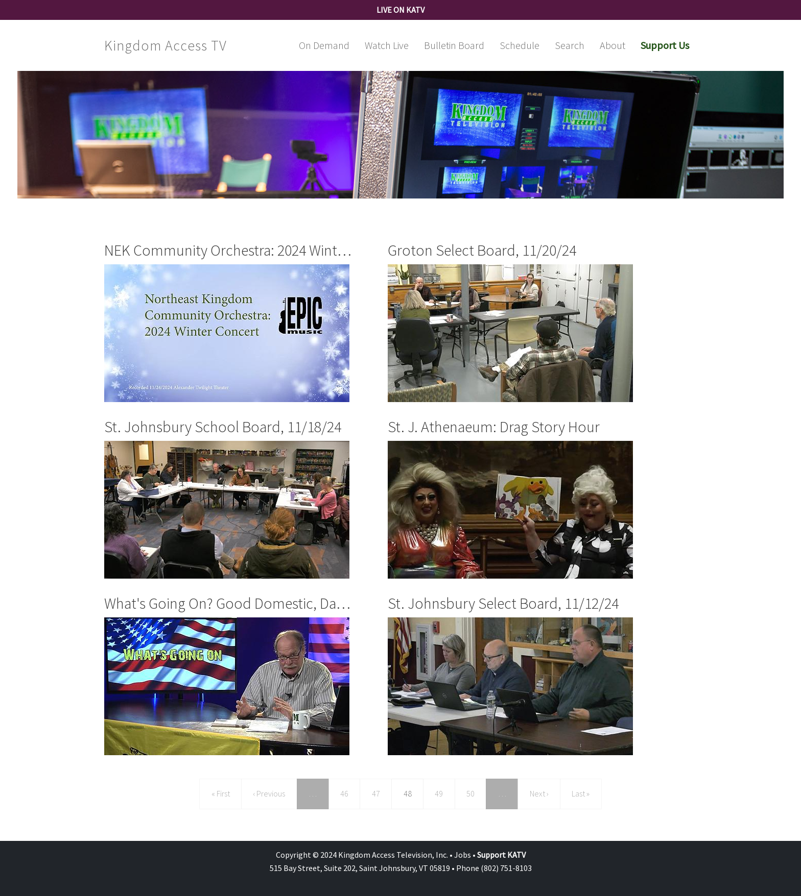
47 (379, 793)
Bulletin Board (454, 45)
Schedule (519, 45)
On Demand (324, 45)
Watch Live (387, 45)
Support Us (665, 45)
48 (413, 793)
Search (569, 45)
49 (442, 793)
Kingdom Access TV (165, 45)
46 (348, 793)
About (612, 45)
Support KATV (501, 855)
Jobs (462, 855)
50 (474, 793)
